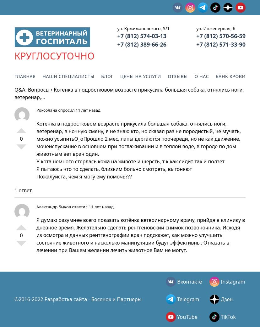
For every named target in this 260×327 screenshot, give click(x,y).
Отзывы (178, 76)
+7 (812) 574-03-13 (141, 36)
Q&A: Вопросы (32, 89)
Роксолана (46, 110)
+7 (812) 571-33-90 (221, 44)
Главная (25, 76)
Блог (107, 76)
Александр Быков (53, 207)
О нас (202, 76)
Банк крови (231, 76)
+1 (21, 128)
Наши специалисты (68, 76)
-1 (21, 149)
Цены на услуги (140, 76)
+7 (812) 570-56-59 (221, 36)
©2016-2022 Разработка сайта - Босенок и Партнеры (78, 299)
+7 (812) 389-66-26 (141, 44)
